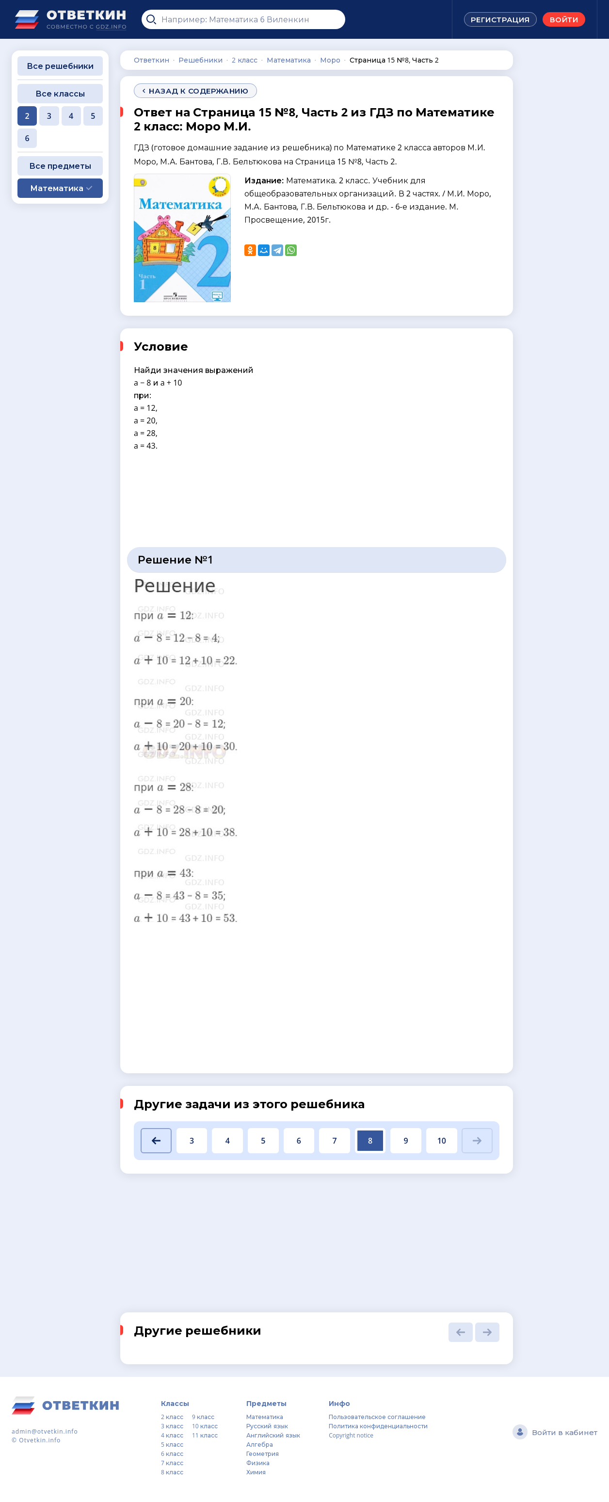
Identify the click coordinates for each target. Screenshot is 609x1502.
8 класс (172, 1472)
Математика (264, 1417)
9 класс (203, 1417)
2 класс (172, 1417)
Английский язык (273, 1435)
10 (441, 1140)
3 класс (172, 1426)
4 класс (172, 1435)
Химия (256, 1472)
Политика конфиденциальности (378, 1426)
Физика (258, 1463)
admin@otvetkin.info (45, 1431)
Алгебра (259, 1444)
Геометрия (262, 1454)
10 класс (205, 1426)
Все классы (60, 93)
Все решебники (60, 66)
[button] (156, 1140)
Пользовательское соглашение (377, 1417)
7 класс (172, 1463)
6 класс (172, 1454)
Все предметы (60, 166)
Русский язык (267, 1426)
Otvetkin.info (40, 1440)
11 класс (205, 1435)
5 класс (172, 1444)
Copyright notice (351, 1435)
